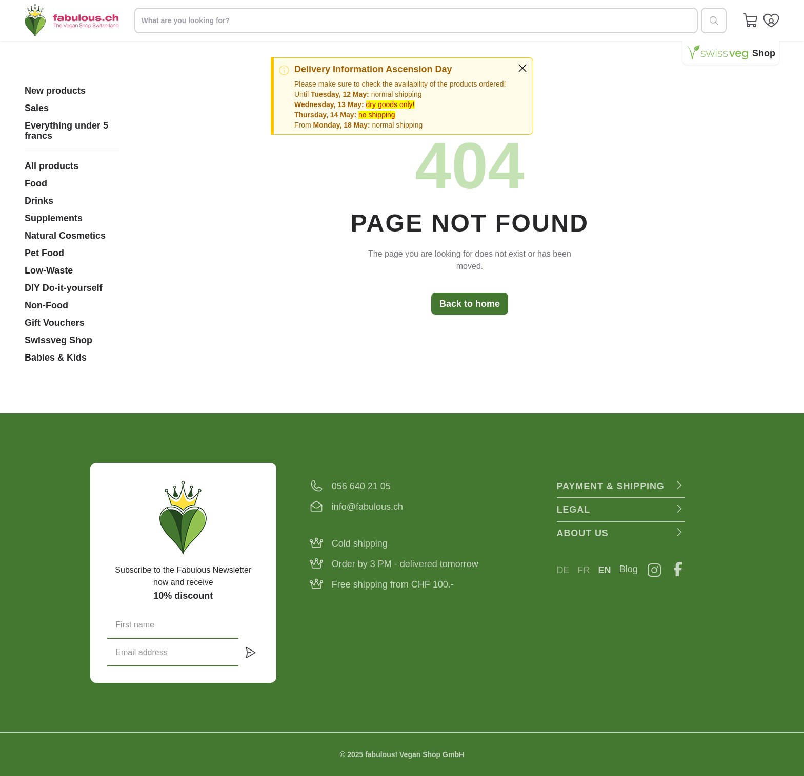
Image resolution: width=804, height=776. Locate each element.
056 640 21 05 (361, 486)
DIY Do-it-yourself (64, 288)
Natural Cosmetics (65, 235)
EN (604, 570)
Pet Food (44, 253)
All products (51, 166)
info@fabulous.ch (367, 506)
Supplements (54, 218)
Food (36, 183)
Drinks (39, 201)
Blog (628, 569)
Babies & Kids (56, 357)
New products (55, 91)
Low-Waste (49, 270)
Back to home (469, 304)
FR (584, 570)
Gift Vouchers (55, 323)
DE (563, 570)
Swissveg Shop (58, 340)
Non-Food (46, 305)
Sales (37, 108)
